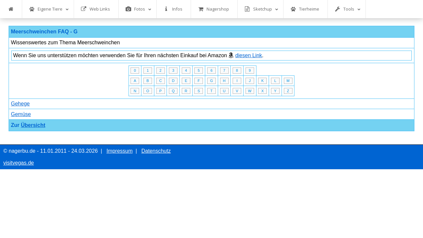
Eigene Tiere (49, 9)
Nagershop (213, 9)
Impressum (119, 151)
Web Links (95, 9)
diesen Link (248, 55)
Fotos (138, 9)
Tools (348, 9)
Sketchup (261, 9)
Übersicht (33, 125)
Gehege (20, 103)
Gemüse (21, 114)
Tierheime (304, 9)
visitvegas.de (18, 163)
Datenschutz (156, 151)
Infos (173, 9)
